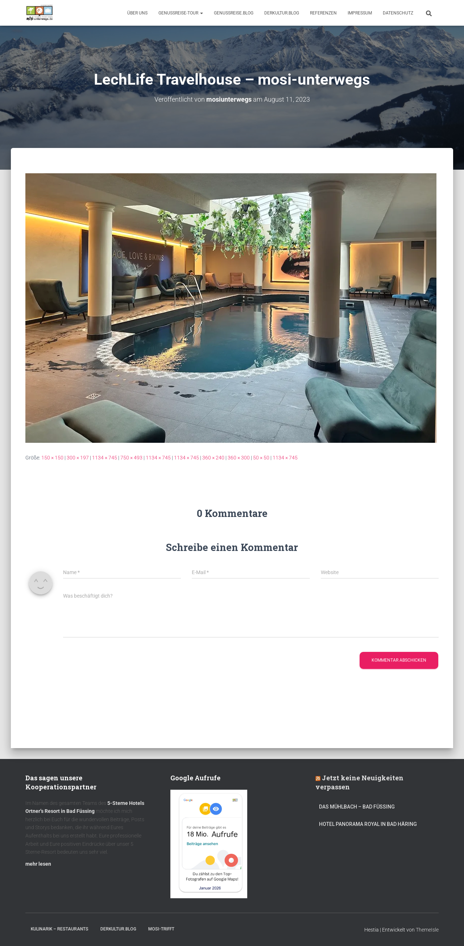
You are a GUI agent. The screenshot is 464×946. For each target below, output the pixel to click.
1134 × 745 (104, 458)
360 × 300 (239, 458)
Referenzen (323, 13)
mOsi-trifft (161, 929)
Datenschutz (398, 13)
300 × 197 (78, 458)
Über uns (137, 13)
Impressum (360, 13)
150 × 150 (52, 458)
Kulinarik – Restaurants (59, 929)
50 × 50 (261, 458)
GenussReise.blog (233, 13)
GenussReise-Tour (180, 13)
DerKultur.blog (281, 13)
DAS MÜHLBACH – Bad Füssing (357, 807)
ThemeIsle (427, 930)
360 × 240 (213, 458)
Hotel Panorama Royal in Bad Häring (368, 824)
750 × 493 (131, 458)
